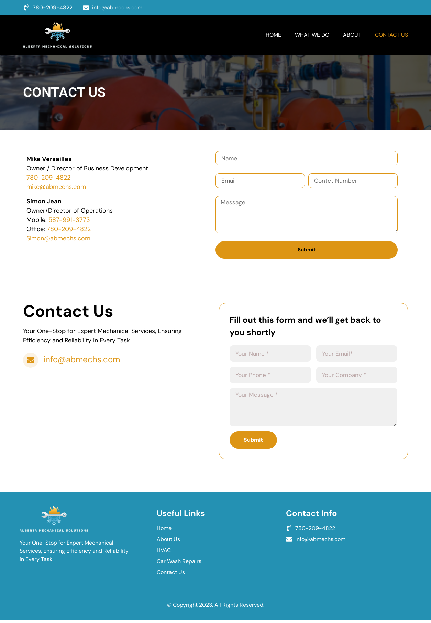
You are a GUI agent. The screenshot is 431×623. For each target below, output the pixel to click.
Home (273, 35)
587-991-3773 (69, 220)
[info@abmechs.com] (31, 362)
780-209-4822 (48, 177)
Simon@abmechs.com (58, 238)
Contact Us (391, 35)
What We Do (312, 35)
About (352, 35)
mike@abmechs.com (56, 187)
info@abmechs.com (83, 361)
